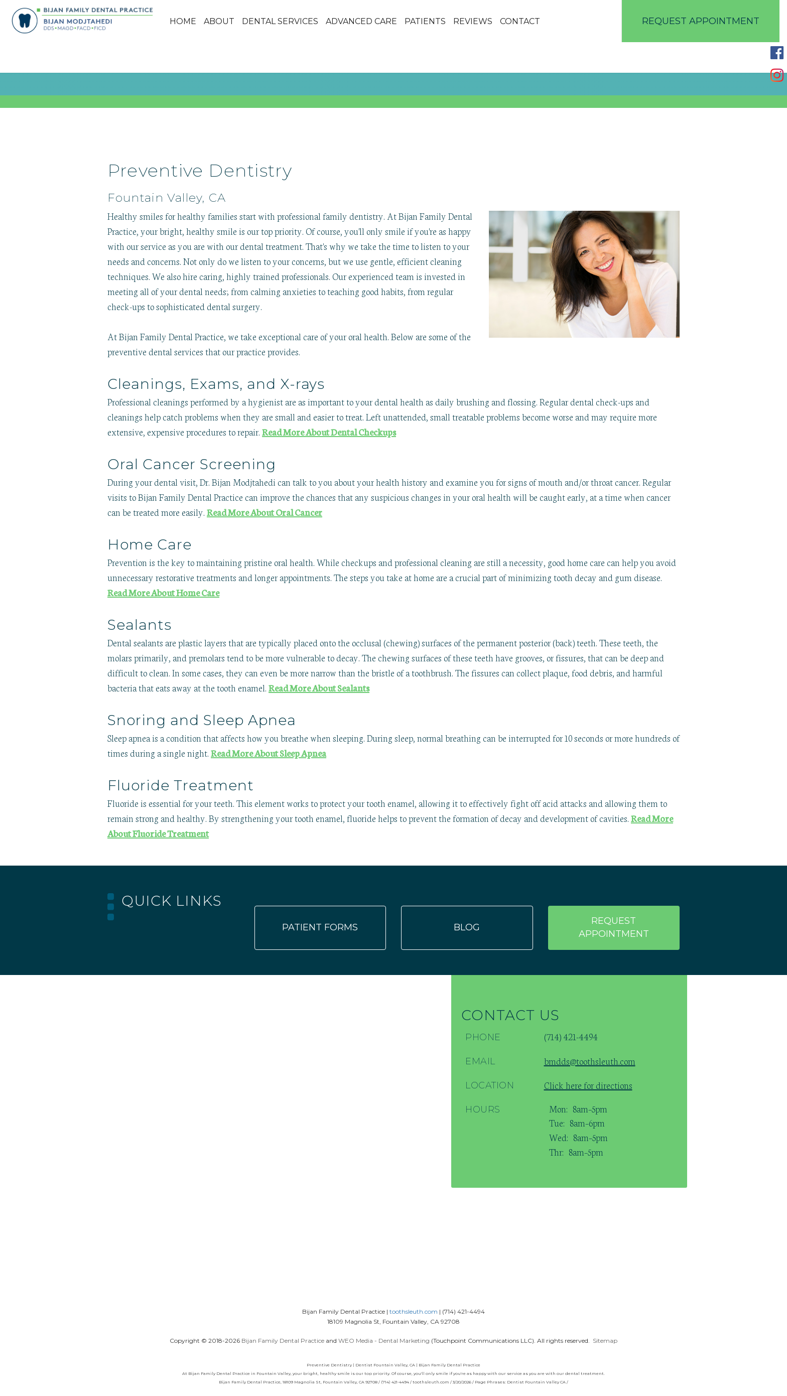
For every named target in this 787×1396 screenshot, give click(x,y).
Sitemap (605, 1340)
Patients (425, 21)
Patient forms (320, 927)
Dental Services (280, 21)
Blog (467, 927)
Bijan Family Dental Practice (282, 1340)
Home (183, 21)
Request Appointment (700, 21)
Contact (520, 21)
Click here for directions (588, 1084)
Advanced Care (361, 21)
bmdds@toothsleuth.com (589, 1060)
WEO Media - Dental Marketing (384, 1340)
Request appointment (614, 927)
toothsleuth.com (413, 1311)
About (219, 21)
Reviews (472, 21)
